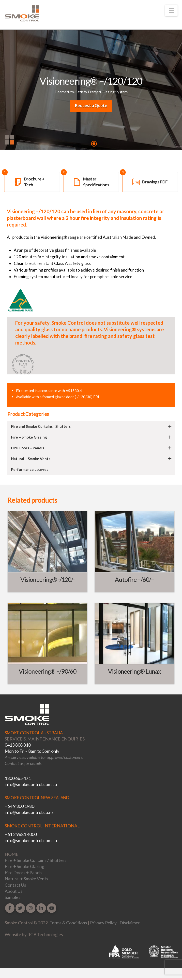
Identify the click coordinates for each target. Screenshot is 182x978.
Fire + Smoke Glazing (24, 866)
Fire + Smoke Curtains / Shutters (35, 860)
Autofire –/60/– (134, 579)
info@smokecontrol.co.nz (29, 812)
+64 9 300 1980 (19, 806)
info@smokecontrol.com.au (31, 784)
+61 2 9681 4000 (21, 834)
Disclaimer (130, 922)
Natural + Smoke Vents (26, 878)
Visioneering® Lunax (134, 671)
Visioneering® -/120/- (47, 579)
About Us (13, 891)
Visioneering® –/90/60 (47, 671)
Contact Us (15, 885)
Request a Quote (91, 105)
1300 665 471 (18, 778)
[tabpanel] (91, 91)
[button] (171, 10)
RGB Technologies (45, 934)
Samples (12, 897)
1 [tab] (93, 143)
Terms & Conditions (68, 922)
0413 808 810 (18, 745)
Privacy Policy (103, 922)
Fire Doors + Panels (23, 872)
